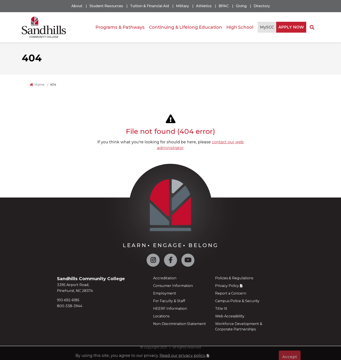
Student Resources (106, 6)
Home (39, 85)
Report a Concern (230, 293)
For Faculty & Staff (169, 301)
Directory (262, 6)
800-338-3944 (69, 306)
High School (239, 27)
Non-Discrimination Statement (179, 324)
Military (182, 6)
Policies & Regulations (234, 278)
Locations (161, 316)
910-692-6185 (68, 300)
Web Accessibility (229, 316)
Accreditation (164, 278)
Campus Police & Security (237, 301)
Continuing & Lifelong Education (185, 27)
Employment (164, 293)
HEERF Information (170, 308)
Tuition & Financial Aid (149, 6)
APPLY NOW (291, 27)
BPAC (224, 6)
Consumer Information (173, 286)
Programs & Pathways (120, 27)
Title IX (221, 308)
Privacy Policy (227, 286)
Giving (241, 6)
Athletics (204, 6)
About (76, 6)
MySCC (267, 27)
